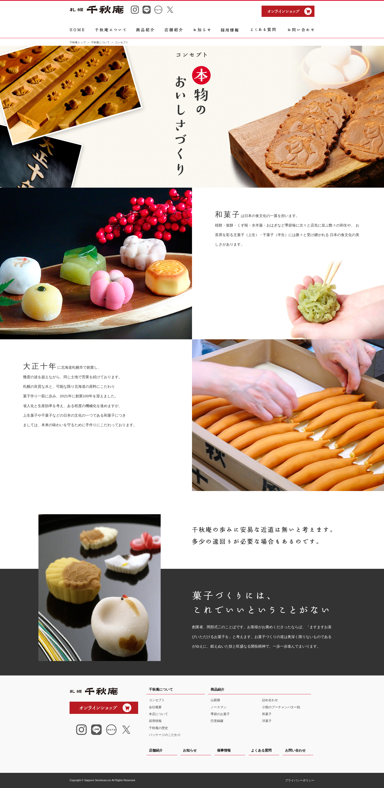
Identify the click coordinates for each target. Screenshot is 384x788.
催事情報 (224, 750)
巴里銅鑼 (217, 721)
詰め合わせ (270, 700)
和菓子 (267, 714)
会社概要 (155, 707)
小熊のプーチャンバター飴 (281, 707)
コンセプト (157, 700)
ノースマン (219, 707)
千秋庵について (100, 42)
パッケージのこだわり (165, 735)
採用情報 (155, 721)
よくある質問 (261, 750)
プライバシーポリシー (299, 780)
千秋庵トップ (78, 42)
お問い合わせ (295, 750)
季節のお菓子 (220, 714)
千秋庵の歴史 (158, 728)
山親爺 (215, 700)
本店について (158, 714)
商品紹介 (217, 689)
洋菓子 (267, 721)
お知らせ (190, 750)
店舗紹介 (156, 750)
